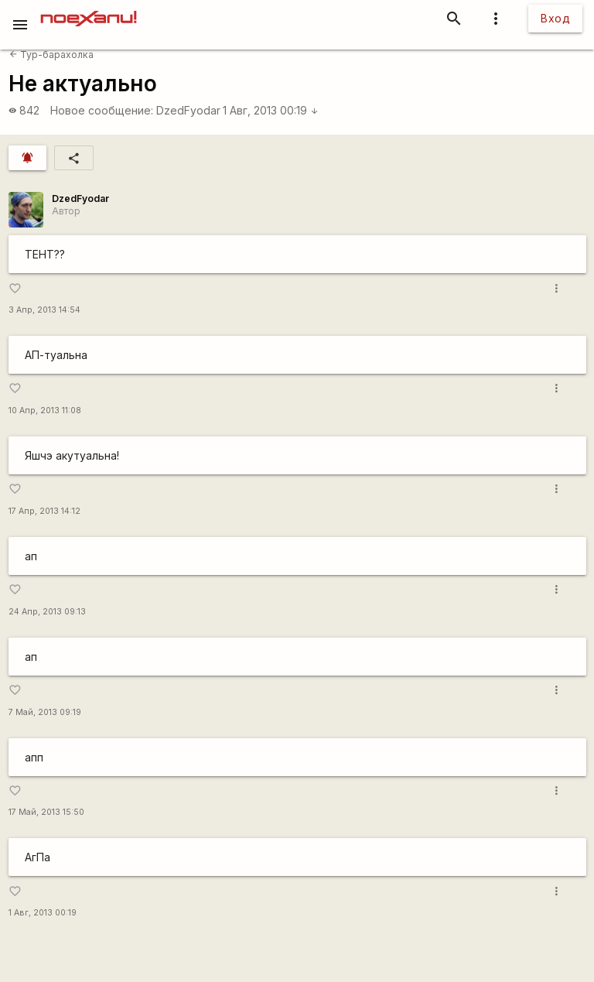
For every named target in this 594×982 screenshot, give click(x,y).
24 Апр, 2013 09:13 (47, 612)
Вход (555, 18)
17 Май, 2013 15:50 (46, 812)
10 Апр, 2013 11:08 (45, 410)
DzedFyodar (188, 110)
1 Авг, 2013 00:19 (271, 110)
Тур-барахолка (51, 54)
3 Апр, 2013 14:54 (44, 310)
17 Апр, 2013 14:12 (44, 511)
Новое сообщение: (101, 110)
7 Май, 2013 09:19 (45, 712)
